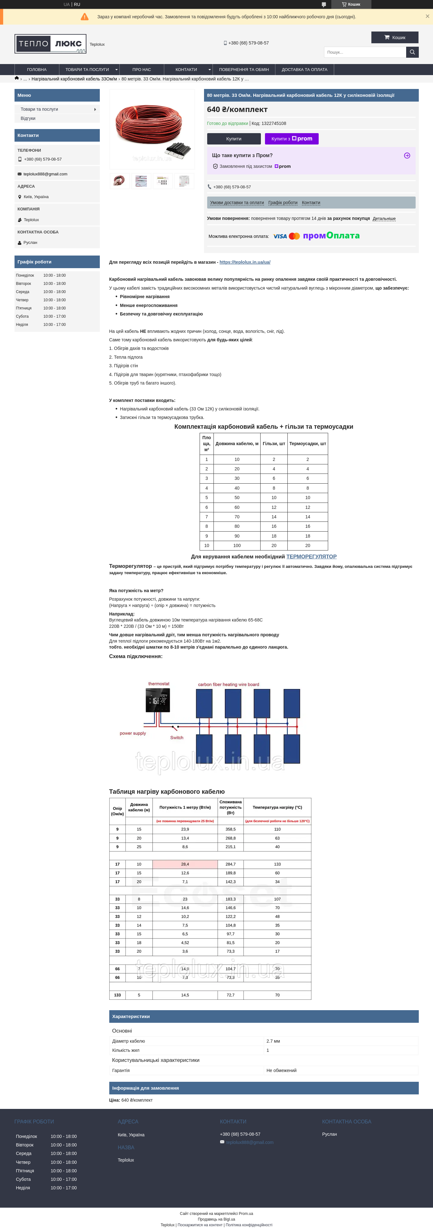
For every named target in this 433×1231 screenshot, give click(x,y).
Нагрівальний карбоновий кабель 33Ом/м (74, 78)
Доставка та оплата (304, 69)
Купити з (292, 139)
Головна (37, 69)
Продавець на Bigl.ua (216, 1219)
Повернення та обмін (244, 69)
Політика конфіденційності (249, 1225)
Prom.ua (246, 1213)
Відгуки (28, 118)
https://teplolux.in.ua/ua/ (245, 262)
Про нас (142, 69)
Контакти (186, 69)
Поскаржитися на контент (199, 1225)
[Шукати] (412, 52)
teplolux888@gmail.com (46, 174)
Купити (234, 138)
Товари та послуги (87, 69)
